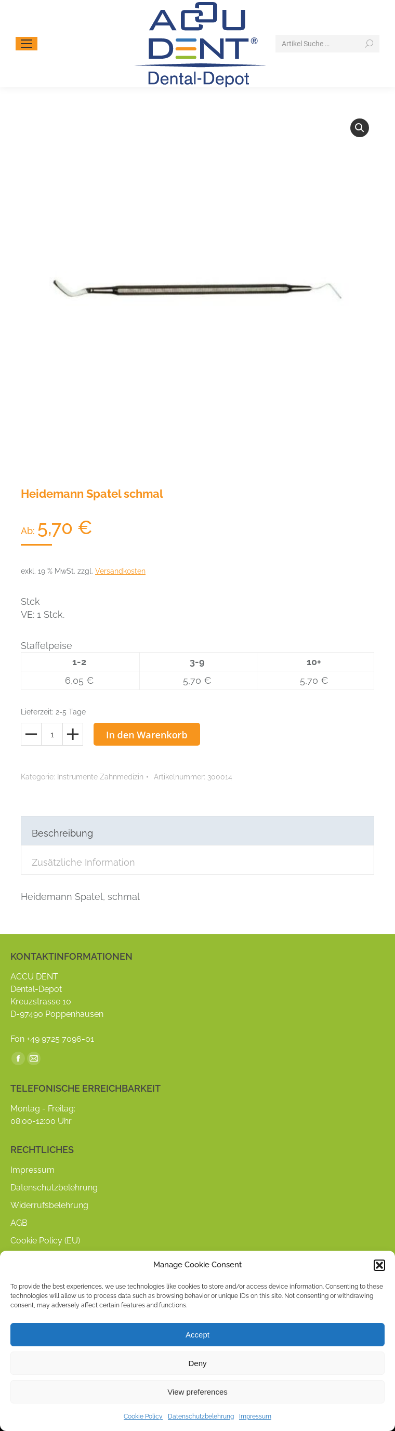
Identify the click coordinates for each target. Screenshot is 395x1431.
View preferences (197, 1391)
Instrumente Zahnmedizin (100, 777)
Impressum (255, 1416)
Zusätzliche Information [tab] (83, 862)
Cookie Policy (143, 1416)
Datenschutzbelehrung (201, 1416)
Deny (197, 1363)
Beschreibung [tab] (62, 833)
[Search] (327, 43)
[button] (379, 1265)
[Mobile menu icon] (26, 43)
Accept (197, 1334)
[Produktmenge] (52, 734)
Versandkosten (120, 571)
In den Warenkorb (147, 734)
